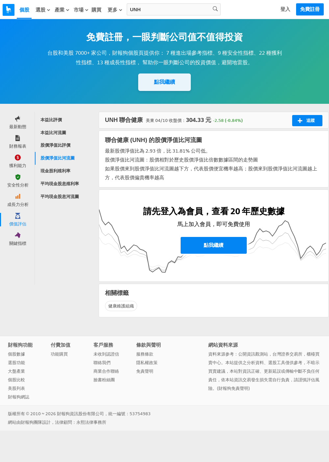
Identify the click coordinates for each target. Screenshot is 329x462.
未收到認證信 (106, 354)
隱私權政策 (147, 362)
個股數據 (16, 354)
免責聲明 (144, 371)
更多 (115, 10)
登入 (285, 9)
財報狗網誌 (18, 396)
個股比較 (16, 379)
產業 (62, 10)
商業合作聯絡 (106, 371)
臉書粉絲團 (104, 379)
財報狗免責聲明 (233, 388)
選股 (43, 10)
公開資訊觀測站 (253, 354)
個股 (24, 10)
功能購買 (59, 354)
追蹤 (306, 120)
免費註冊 (310, 9)
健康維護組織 (121, 305)
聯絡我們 (102, 362)
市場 (81, 10)
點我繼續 (164, 82)
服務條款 (144, 354)
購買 (96, 10)
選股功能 (16, 362)
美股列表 (16, 388)
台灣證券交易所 (287, 354)
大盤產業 (16, 371)
